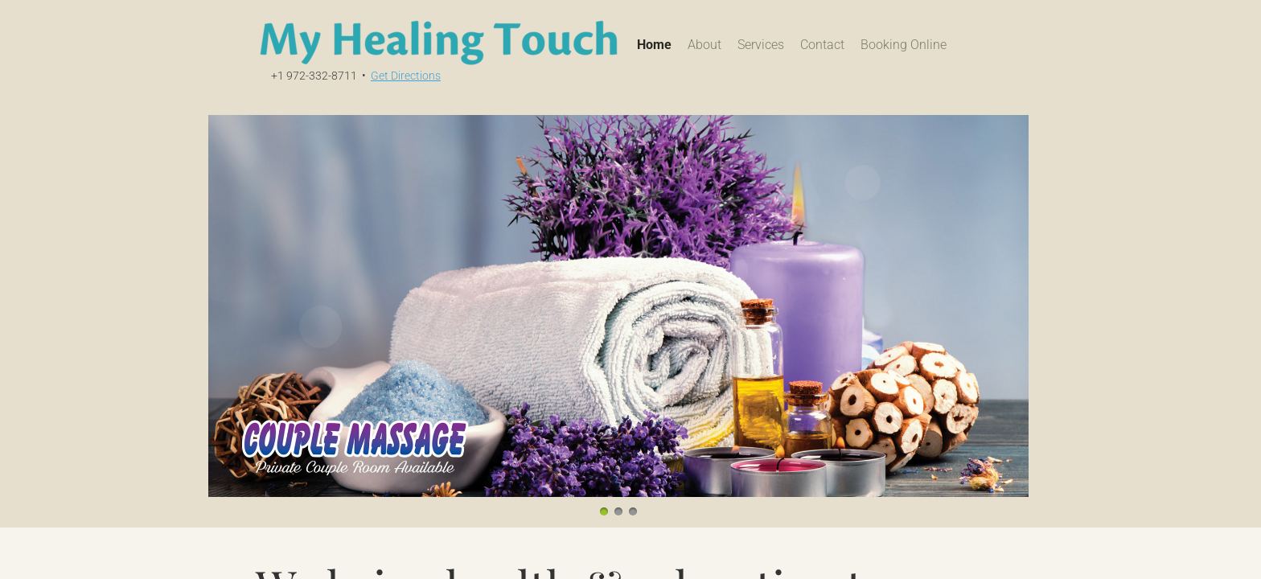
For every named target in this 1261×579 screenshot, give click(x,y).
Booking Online (904, 44)
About (704, 44)
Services (760, 44)
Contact (822, 44)
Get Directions (406, 75)
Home (654, 44)
